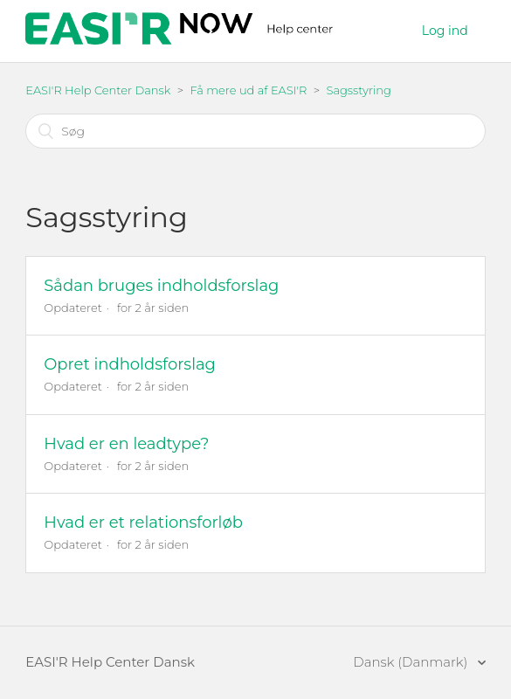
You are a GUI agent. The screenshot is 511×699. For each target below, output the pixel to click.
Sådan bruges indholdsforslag (161, 285)
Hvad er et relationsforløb (143, 522)
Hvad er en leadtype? (126, 443)
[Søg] (255, 131)
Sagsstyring (358, 90)
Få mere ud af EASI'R (248, 90)
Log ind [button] (445, 30)
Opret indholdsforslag (130, 364)
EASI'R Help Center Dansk (97, 90)
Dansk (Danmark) (412, 662)
